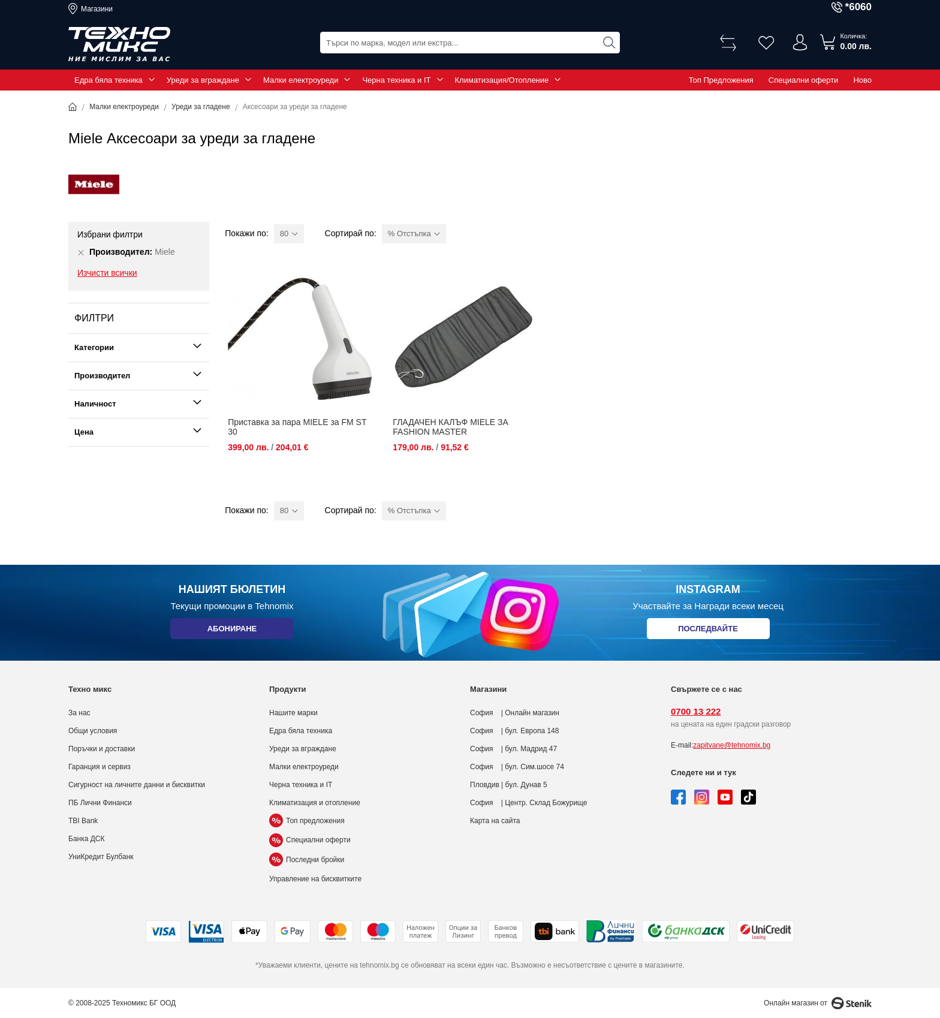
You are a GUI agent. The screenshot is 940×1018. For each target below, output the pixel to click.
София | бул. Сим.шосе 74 (517, 767)
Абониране (232, 631)
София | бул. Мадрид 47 (513, 749)
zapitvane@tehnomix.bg (731, 745)
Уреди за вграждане (203, 80)
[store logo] (119, 44)
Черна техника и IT (396, 80)
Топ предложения (307, 821)
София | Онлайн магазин (514, 713)
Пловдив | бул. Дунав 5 (508, 785)
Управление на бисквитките (315, 879)
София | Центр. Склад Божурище (529, 803)
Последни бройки (306, 860)
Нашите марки (293, 713)
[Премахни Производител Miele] (81, 252)
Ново (862, 80)
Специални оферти (804, 80)
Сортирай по (349, 233)
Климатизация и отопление (314, 803)
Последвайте (708, 631)
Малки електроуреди (300, 80)
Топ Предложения (721, 80)
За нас (79, 713)
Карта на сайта (495, 821)
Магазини (97, 9)
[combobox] (470, 42)
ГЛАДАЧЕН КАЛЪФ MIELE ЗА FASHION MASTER (450, 426)
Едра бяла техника (108, 80)
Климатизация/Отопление (502, 80)
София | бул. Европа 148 (514, 731)
